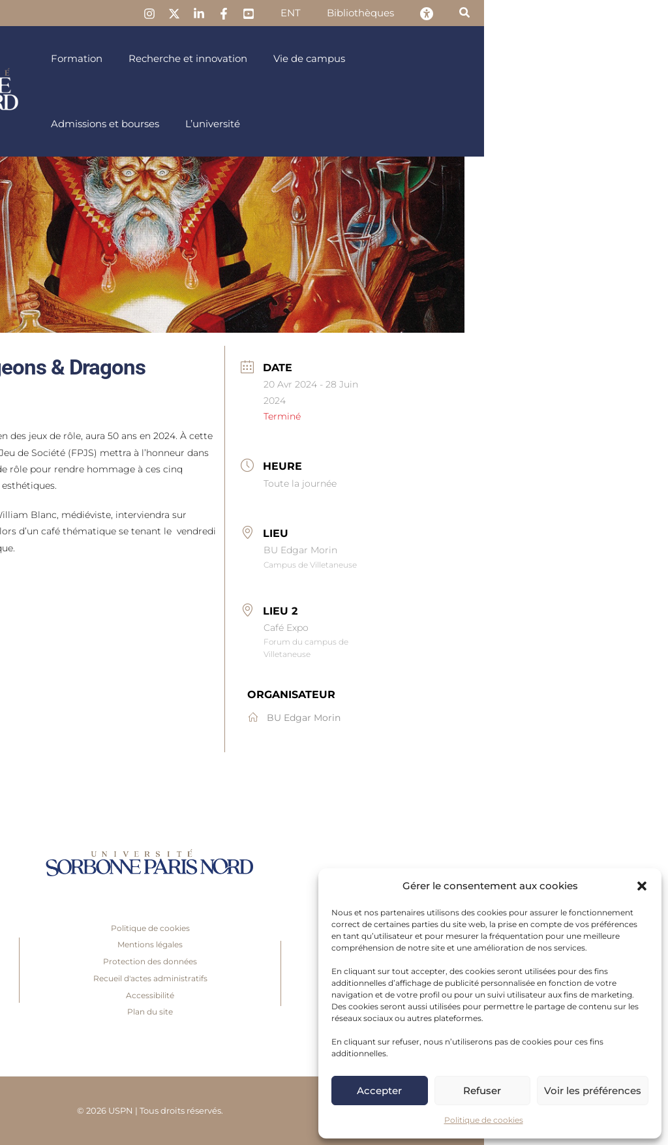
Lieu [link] (459, 533)
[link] (353, 14)
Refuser (482, 1090)
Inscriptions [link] (98, 948)
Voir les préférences (592, 1090)
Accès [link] (98, 1015)
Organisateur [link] (475, 694)
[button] (641, 886)
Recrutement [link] (98, 964)
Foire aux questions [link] (98, 981)
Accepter (379, 1090)
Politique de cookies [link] (483, 1120)
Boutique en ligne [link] (98, 998)
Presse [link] (98, 931)
